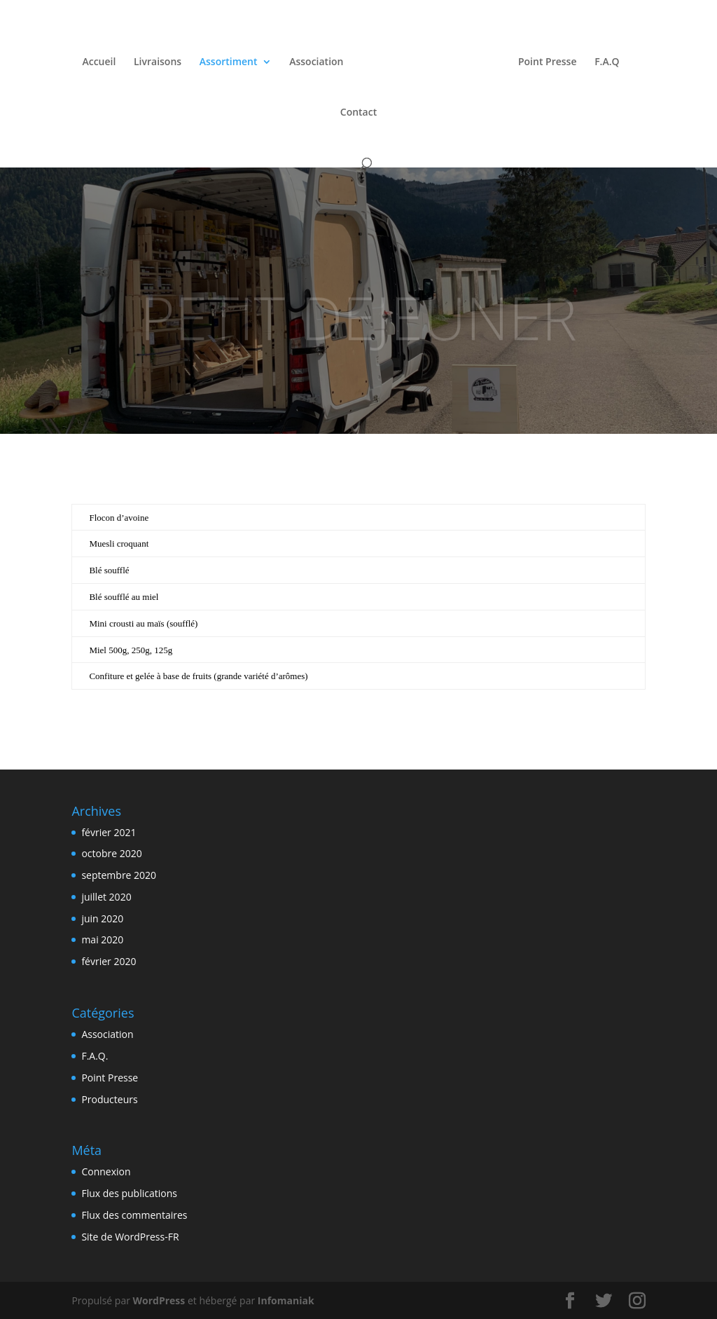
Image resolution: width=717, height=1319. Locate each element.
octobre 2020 (111, 853)
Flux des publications (129, 1193)
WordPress (159, 1300)
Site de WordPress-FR (130, 1236)
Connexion (105, 1171)
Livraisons (161, 60)
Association (320, 60)
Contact (358, 110)
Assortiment (231, 60)
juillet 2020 (106, 896)
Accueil (102, 60)
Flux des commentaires (134, 1215)
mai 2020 (102, 939)
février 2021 (108, 832)
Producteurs (109, 1099)
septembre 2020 (118, 875)
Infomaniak (286, 1300)
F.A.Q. (94, 1055)
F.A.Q (604, 60)
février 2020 (108, 961)
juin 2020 (102, 918)
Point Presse (544, 60)
